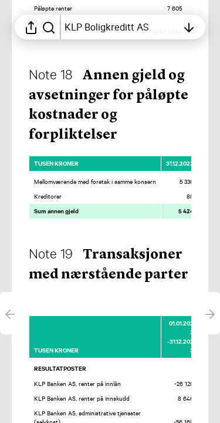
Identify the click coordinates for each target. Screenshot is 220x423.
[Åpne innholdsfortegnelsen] (121, 27)
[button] (108, 275)
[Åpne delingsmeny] (31, 27)
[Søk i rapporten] (49, 27)
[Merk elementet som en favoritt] (198, 163)
